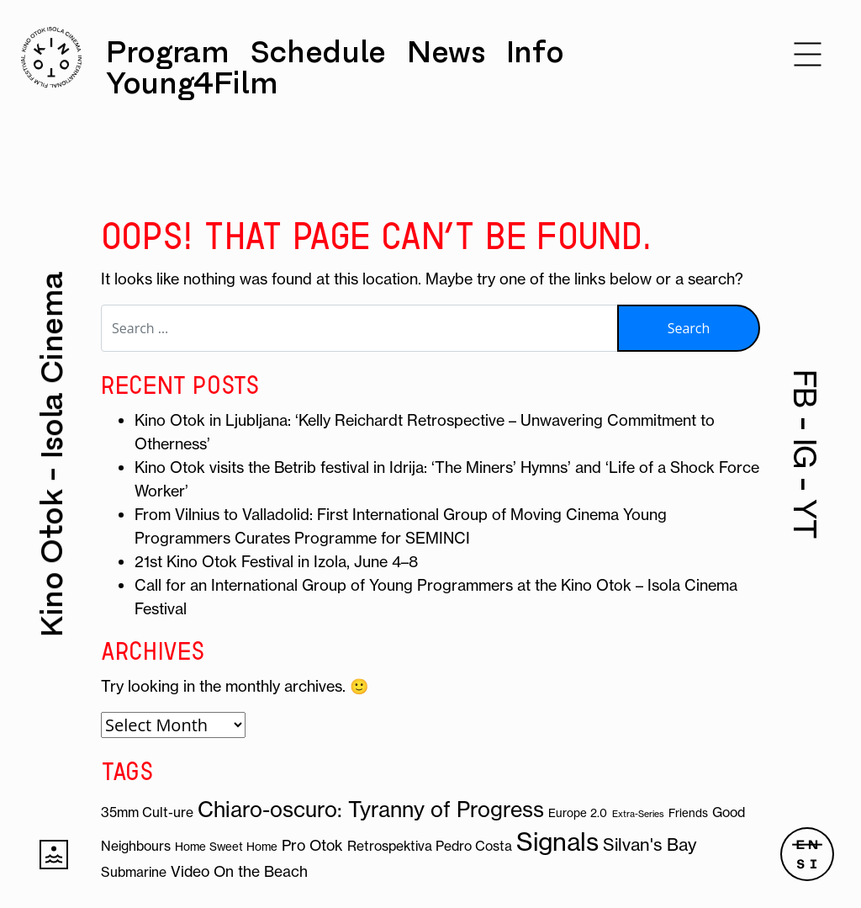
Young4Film (191, 83)
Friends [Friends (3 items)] (688, 813)
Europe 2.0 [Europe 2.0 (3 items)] (577, 813)
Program (167, 52)
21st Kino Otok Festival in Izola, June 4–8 (276, 561)
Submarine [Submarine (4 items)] (133, 871)
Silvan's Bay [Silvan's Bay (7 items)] (650, 844)
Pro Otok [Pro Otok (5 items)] (312, 845)
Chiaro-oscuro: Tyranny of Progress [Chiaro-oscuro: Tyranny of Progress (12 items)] (371, 809)
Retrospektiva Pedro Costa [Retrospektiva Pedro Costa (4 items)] (429, 845)
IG (805, 453)
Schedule (318, 52)
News (446, 52)
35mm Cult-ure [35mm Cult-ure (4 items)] (147, 812)
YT (805, 519)
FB (805, 388)
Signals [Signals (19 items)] (557, 842)
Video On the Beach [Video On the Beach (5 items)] (239, 872)
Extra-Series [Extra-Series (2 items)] (638, 814)
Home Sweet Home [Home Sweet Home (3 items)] (226, 847)
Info (535, 52)
